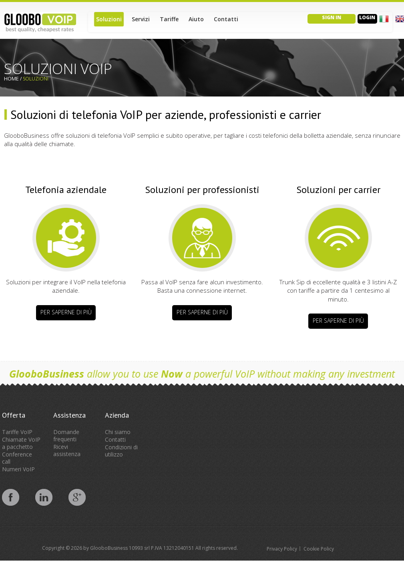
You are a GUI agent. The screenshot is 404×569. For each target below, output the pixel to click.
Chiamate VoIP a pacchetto (21, 443)
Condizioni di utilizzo (121, 450)
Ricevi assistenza (66, 450)
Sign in (331, 17)
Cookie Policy (319, 548)
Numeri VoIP (18, 469)
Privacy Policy (282, 548)
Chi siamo (118, 432)
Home (11, 78)
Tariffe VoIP (17, 432)
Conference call (17, 457)
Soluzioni (109, 19)
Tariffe (169, 19)
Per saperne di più (66, 312)
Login (367, 17)
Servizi (141, 19)
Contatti (226, 19)
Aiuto (196, 19)
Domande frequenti (66, 435)
